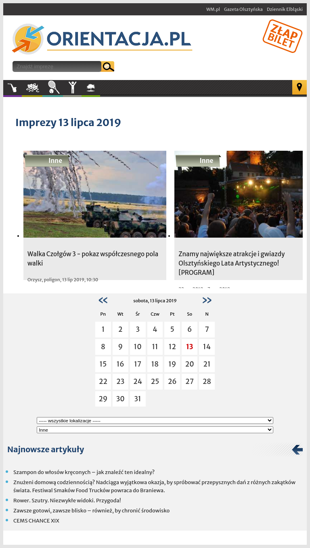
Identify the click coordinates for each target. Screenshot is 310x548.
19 (172, 364)
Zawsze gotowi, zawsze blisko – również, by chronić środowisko (91, 510)
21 (207, 364)
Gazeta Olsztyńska (243, 9)
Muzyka (12, 87)
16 (120, 364)
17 (137, 364)
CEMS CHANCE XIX (36, 520)
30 (120, 398)
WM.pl (213, 9)
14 (207, 346)
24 (137, 381)
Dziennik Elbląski (285, 9)
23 (120, 381)
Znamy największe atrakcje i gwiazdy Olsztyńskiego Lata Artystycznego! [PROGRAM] (231, 263)
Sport (52, 87)
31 (137, 398)
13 (189, 346)
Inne (72, 87)
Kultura (32, 87)
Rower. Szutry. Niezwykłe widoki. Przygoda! (67, 500)
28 (207, 381)
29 (102, 398)
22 (103, 381)
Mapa (299, 87)
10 (138, 346)
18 (155, 364)
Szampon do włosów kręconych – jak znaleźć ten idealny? (84, 472)
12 (172, 346)
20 (189, 364)
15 (103, 364)
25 (155, 381)
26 (172, 381)
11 (155, 346)
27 (189, 381)
